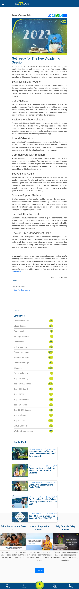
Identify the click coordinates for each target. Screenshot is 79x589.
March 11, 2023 (51, 466)
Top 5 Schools (20, 415)
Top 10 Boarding (21, 378)
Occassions (19, 342)
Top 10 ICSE (19, 394)
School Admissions (22, 357)
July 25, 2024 (52, 514)
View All (39, 570)
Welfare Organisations (23, 431)
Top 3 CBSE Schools (22, 410)
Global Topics (20, 326)
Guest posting (20, 331)
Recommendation (19, 286)
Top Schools (19, 420)
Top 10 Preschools (22, 399)
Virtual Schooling (21, 426)
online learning (20, 347)
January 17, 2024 (51, 449)
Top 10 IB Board (21, 389)
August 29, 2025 (51, 497)
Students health (21, 373)
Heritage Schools (21, 336)
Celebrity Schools (21, 321)
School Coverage (21, 363)
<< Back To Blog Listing (21, 290)
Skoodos (18, 368)
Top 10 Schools (20, 405)
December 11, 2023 (50, 482)
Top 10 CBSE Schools (23, 384)
